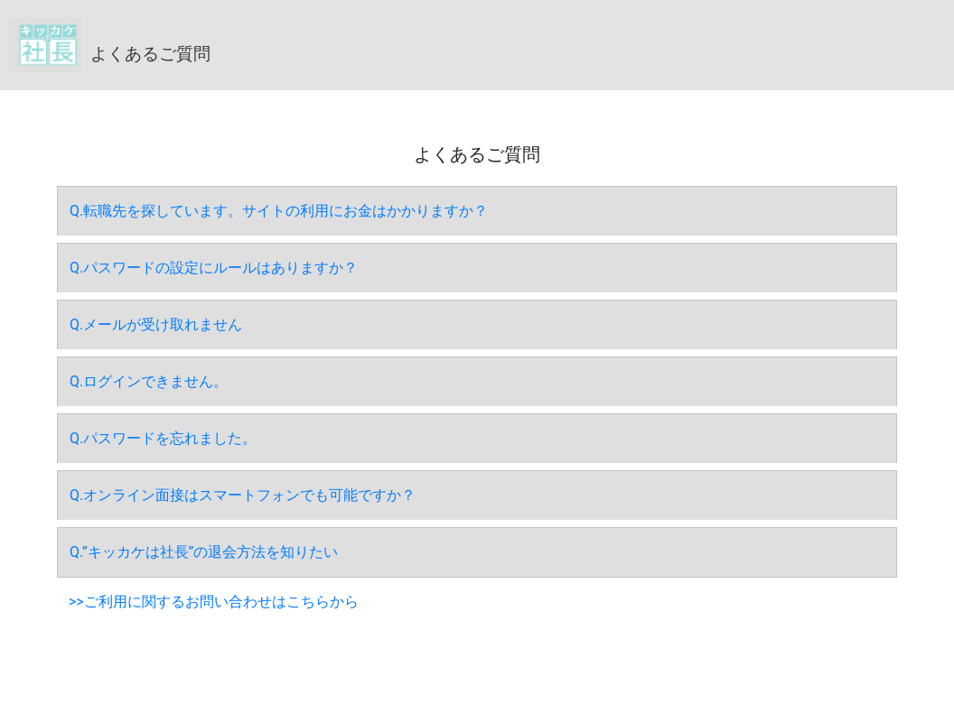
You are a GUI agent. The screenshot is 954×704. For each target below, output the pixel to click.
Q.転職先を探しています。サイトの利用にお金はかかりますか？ (279, 210)
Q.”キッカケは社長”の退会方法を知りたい (204, 551)
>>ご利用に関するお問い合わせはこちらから (214, 601)
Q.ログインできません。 (149, 381)
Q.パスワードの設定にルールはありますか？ (214, 267)
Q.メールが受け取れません (156, 324)
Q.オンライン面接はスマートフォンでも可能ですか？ (243, 495)
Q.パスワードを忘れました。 (163, 438)
